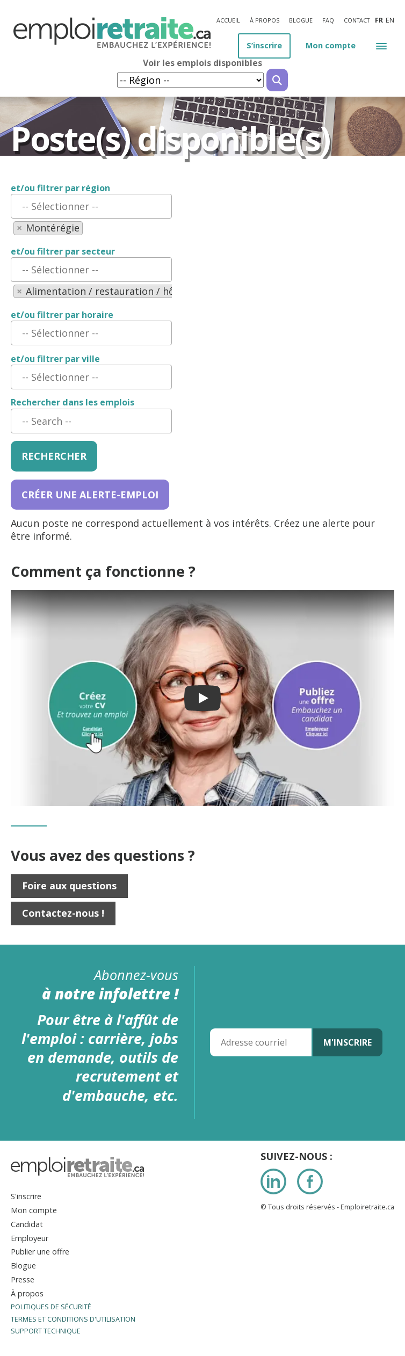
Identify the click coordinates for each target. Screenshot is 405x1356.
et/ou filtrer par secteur (63, 251)
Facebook (310, 1181)
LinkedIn (273, 1181)
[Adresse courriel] (261, 1042)
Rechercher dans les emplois (72, 402)
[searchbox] (91, 206)
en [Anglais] (390, 20)
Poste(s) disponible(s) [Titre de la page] (170, 138)
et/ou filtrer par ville (55, 359)
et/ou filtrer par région (60, 188)
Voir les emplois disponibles (202, 63)
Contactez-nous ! (63, 913)
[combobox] (91, 206)
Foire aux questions (69, 885)
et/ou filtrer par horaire (62, 315)
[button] (381, 45)
